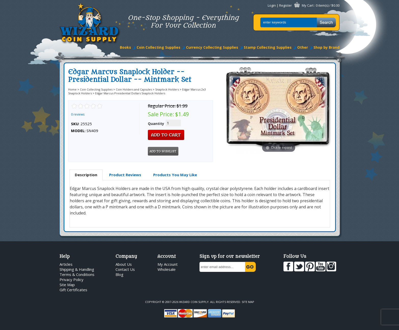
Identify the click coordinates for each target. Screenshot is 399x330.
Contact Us (125, 269)
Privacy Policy (71, 279)
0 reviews (77, 114)
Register (285, 5)
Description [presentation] (86, 174)
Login (272, 5)
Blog (119, 274)
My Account (168, 264)
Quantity (156, 123)
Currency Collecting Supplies (212, 47)
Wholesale (167, 269)
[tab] (86, 175)
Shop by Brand (326, 47)
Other (302, 47)
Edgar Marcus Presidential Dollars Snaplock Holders (130, 93)
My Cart (308, 5)
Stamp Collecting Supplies (268, 47)
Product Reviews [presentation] (125, 174)
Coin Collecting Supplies (158, 47)
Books (125, 47)
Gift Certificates (73, 289)
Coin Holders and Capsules (134, 89)
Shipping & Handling (77, 269)
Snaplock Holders (167, 89)
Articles (66, 264)
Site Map (67, 284)
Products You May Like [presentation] (175, 174)
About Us (124, 264)
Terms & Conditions (77, 274)
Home (72, 89)
